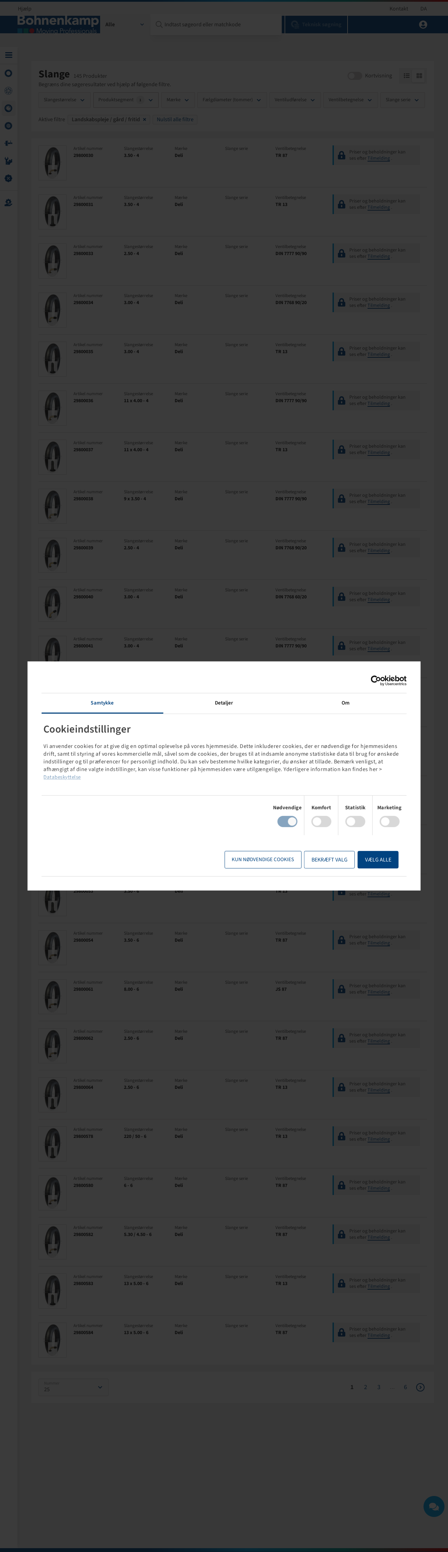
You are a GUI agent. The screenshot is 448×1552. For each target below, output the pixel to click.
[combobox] (125, 33)
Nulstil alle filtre (175, 124)
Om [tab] (335, 703)
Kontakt (399, 9)
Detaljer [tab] (224, 703)
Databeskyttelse (215, 777)
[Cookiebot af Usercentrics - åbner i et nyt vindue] (359, 680)
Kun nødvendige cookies (247, 859)
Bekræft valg (313, 860)
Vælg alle (362, 860)
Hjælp (24, 9)
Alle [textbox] (110, 33)
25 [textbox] (47, 1393)
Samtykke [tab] (113, 703)
